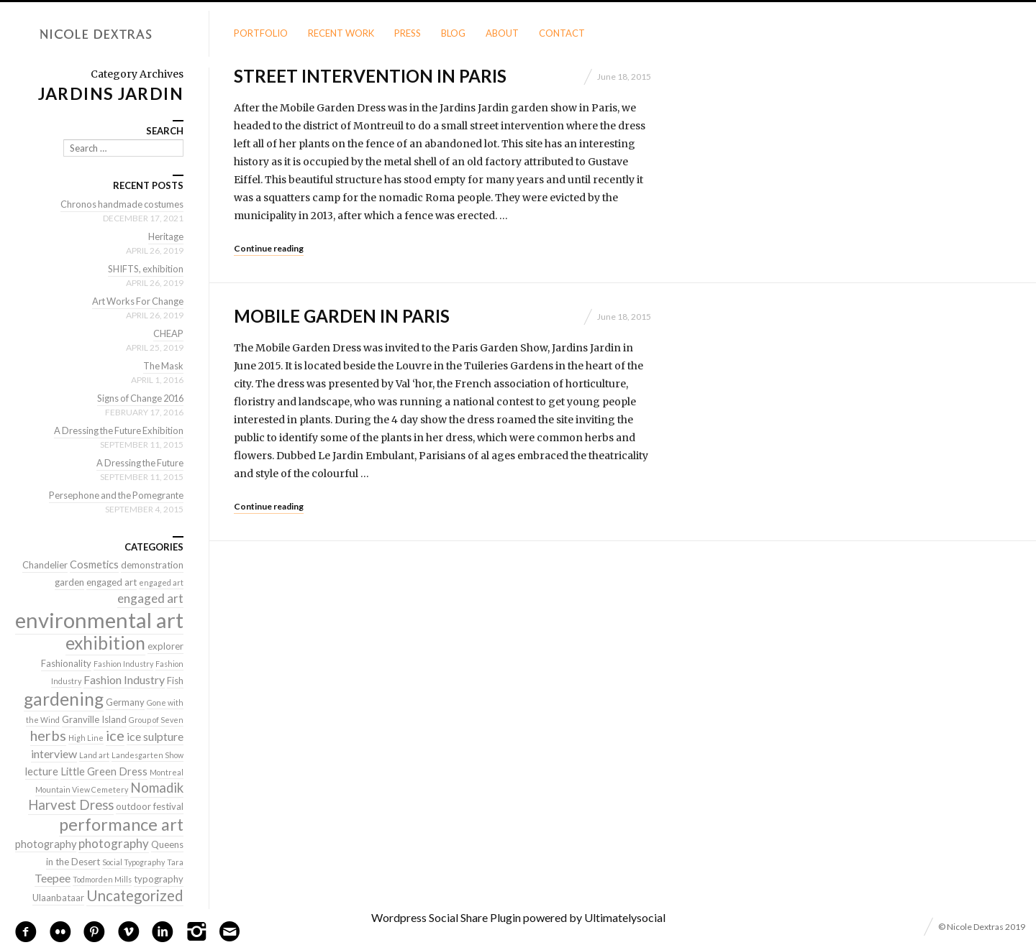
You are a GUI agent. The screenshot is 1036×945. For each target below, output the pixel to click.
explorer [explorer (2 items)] (165, 646)
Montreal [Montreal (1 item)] (166, 772)
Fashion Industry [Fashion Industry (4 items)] (124, 679)
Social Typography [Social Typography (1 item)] (133, 862)
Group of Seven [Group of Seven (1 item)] (156, 719)
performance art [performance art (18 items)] (121, 824)
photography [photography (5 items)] (113, 843)
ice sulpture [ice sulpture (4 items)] (155, 736)
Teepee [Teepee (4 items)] (53, 878)
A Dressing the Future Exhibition (116, 430)
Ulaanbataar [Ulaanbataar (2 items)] (58, 897)
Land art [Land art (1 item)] (94, 755)
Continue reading (269, 248)
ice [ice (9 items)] (115, 735)
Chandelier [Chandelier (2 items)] (45, 565)
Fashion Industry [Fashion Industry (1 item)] (123, 663)
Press (407, 33)
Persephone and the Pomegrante (114, 495)
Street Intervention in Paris (370, 75)
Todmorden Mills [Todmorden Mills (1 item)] (102, 879)
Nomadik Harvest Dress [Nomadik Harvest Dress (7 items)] (105, 796)
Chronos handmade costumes (120, 204)
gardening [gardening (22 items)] (64, 698)
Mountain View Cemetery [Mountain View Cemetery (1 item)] (81, 789)
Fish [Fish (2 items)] (175, 680)
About (502, 33)
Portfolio (261, 33)
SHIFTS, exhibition (144, 269)
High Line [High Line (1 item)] (86, 737)
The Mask (162, 366)
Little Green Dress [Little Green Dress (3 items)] (103, 771)
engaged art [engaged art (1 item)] (161, 582)
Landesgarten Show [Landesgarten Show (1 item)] (147, 755)
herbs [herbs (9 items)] (48, 735)
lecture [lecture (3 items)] (41, 771)
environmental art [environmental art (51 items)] (99, 619)
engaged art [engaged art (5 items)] (150, 598)
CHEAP (168, 333)
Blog (453, 33)
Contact (562, 33)
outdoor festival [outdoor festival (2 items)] (149, 806)
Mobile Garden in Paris (342, 315)
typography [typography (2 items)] (158, 879)
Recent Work (341, 33)
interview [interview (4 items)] (54, 753)
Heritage (165, 236)
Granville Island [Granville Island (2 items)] (94, 719)
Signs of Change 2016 (137, 398)
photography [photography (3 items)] (45, 844)
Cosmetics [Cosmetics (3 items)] (94, 564)
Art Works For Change (136, 301)
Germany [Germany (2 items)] (125, 702)
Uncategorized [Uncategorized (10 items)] (134, 895)
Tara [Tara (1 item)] (175, 862)
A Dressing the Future (138, 463)
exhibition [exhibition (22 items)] (105, 642)
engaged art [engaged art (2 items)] (111, 582)
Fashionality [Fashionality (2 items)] (66, 663)
